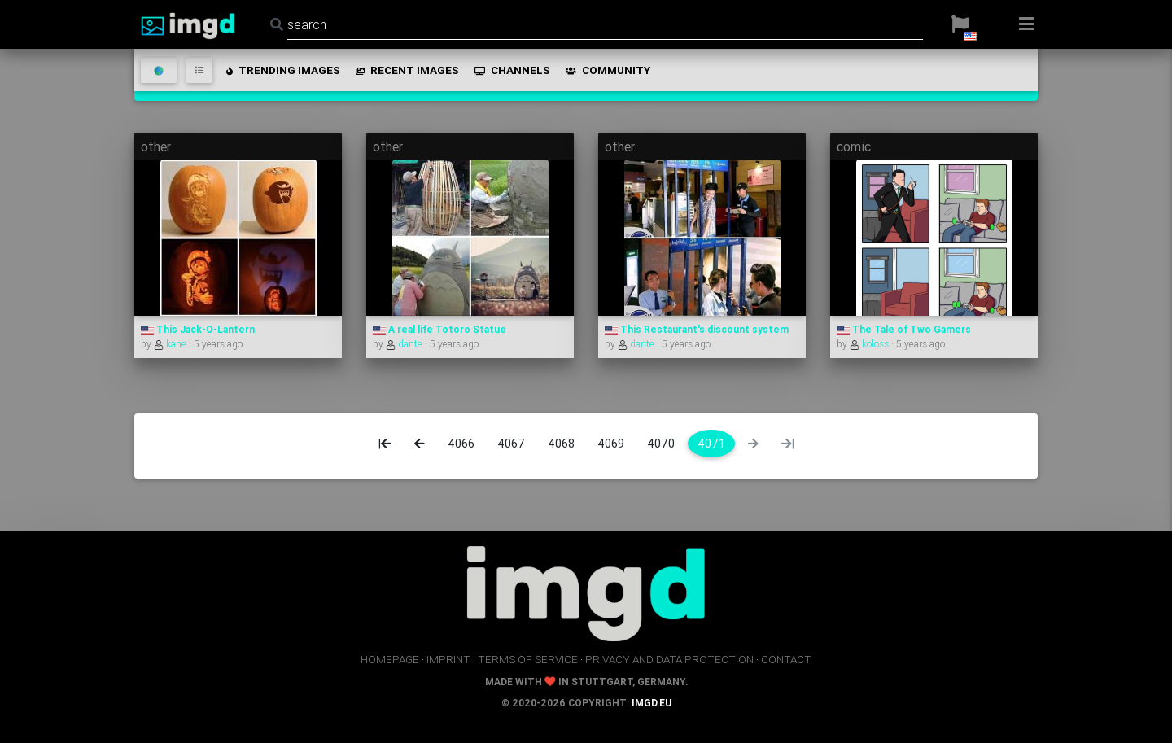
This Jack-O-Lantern (198, 329)
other (156, 146)
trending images (282, 70)
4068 (561, 443)
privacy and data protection (669, 659)
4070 (661, 443)
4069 (610, 443)
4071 (711, 443)
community (606, 70)
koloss (870, 344)
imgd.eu (651, 703)
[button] (959, 24)
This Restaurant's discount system (697, 329)
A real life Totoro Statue (439, 329)
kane (171, 344)
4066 (461, 443)
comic (854, 146)
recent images (406, 70)
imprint (448, 659)
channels (511, 70)
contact (786, 659)
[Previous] (420, 443)
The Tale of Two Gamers (904, 329)
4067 (511, 443)
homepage (390, 659)
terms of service (528, 659)
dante (405, 344)
